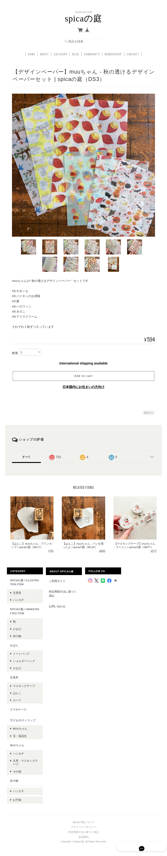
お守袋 (17, 795)
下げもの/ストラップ (22, 719)
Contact (133, 53)
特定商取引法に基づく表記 (63, 592)
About (44, 53)
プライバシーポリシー (83, 821)
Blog (75, 53)
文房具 (17, 591)
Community (92, 53)
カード (17, 699)
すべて (26, 456)
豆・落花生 (20, 734)
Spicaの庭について (83, 816)
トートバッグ (21, 652)
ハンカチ (18, 598)
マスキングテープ (24, 684)
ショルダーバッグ (24, 659)
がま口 (17, 627)
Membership (113, 53)
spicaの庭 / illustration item (24, 581)
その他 (17, 770)
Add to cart (83, 375)
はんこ (17, 691)
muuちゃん (20, 727)
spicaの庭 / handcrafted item (24, 610)
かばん (14, 644)
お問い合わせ (57, 605)
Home (31, 53)
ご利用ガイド (57, 579)
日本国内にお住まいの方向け (83, 386)
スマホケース (18, 708)
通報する (148, 412)
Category (60, 53)
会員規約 (83, 831)
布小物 (17, 634)
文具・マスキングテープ (25, 761)
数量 (15, 352)
